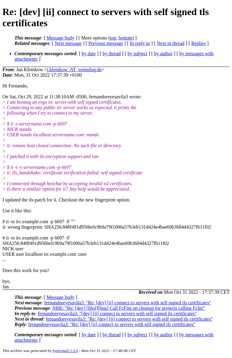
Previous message (106, 43)
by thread (112, 53)
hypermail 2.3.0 (65, 350)
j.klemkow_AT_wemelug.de (74, 69)
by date (89, 53)
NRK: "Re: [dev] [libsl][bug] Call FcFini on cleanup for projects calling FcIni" (128, 308)
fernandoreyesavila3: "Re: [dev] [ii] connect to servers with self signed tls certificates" (127, 302)
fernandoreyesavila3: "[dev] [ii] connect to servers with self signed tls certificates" (117, 313)
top (113, 37)
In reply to (140, 43)
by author (163, 53)
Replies (198, 43)
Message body (60, 37)
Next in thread (171, 43)
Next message (68, 43)
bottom (125, 37)
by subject (137, 53)
